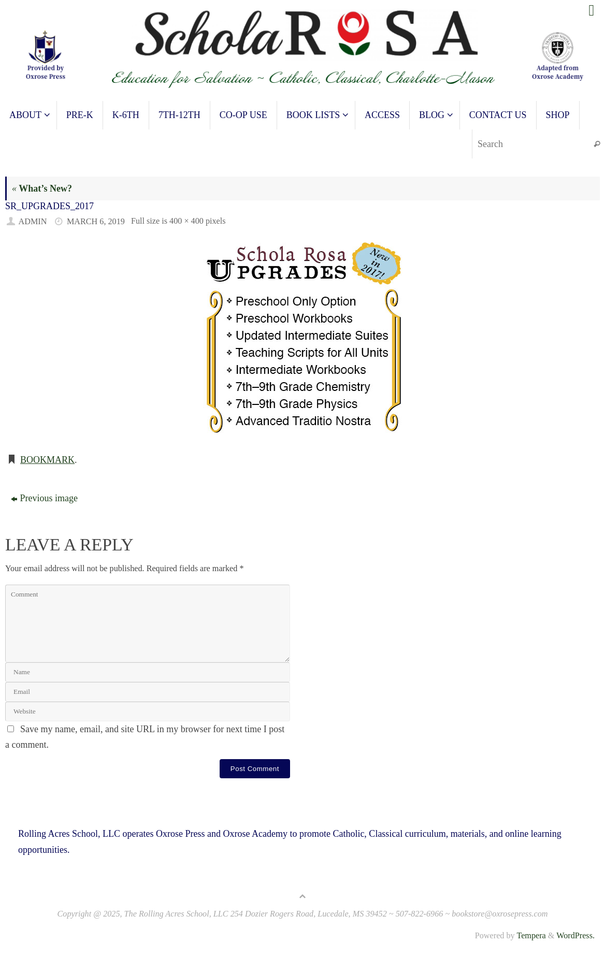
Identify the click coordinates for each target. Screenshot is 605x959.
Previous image (44, 498)
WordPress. (575, 935)
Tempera (530, 935)
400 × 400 (186, 221)
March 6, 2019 (96, 221)
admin (33, 221)
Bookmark (47, 460)
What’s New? (42, 188)
